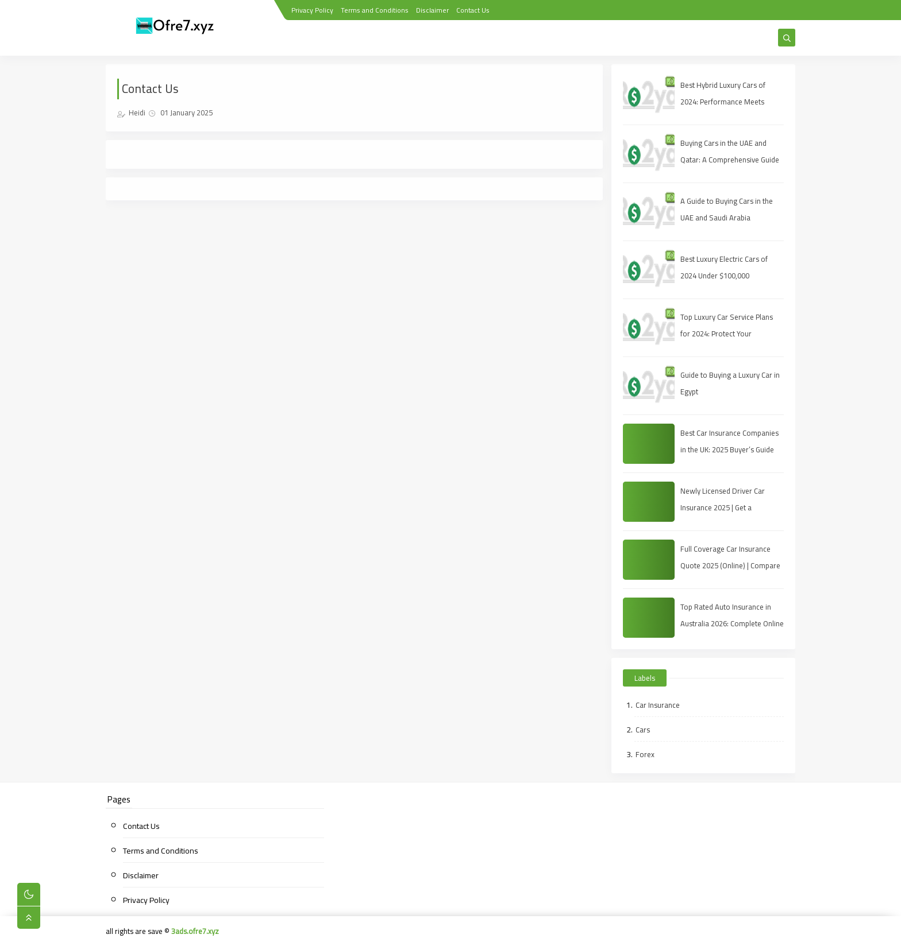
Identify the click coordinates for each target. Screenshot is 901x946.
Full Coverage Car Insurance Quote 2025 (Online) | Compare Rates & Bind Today (730, 565)
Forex (645, 754)
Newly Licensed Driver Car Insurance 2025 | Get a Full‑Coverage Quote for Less (727, 507)
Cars (643, 729)
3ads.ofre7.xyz (195, 931)
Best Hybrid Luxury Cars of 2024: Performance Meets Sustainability (722, 101)
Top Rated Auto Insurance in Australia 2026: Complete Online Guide (732, 623)
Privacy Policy (312, 10)
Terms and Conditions (375, 10)
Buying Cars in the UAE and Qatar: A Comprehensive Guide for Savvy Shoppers (729, 159)
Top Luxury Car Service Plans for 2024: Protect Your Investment (726, 333)
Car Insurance (658, 705)
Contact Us (473, 10)
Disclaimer (432, 10)
